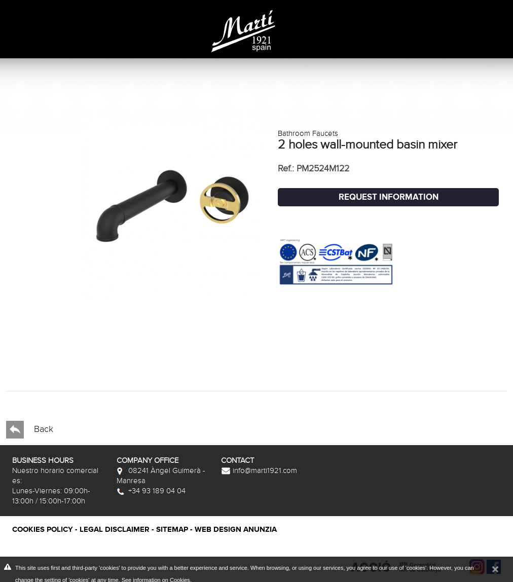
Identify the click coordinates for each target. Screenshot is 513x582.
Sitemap (172, 529)
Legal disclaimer (115, 529)
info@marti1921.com (259, 470)
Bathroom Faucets (308, 133)
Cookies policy (42, 529)
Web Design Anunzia (236, 529)
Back (29, 430)
